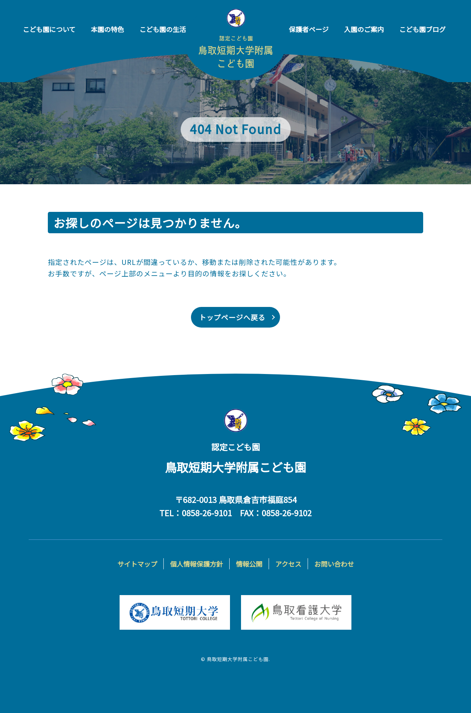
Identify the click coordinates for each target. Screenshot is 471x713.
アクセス (288, 564)
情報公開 (249, 564)
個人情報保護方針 (196, 564)
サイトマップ (137, 564)
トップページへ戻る (232, 317)
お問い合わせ (334, 564)
